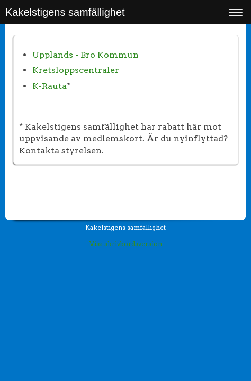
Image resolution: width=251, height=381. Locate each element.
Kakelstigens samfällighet (65, 12)
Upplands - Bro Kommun (85, 55)
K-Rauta (49, 86)
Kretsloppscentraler (75, 70)
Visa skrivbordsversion (125, 244)
